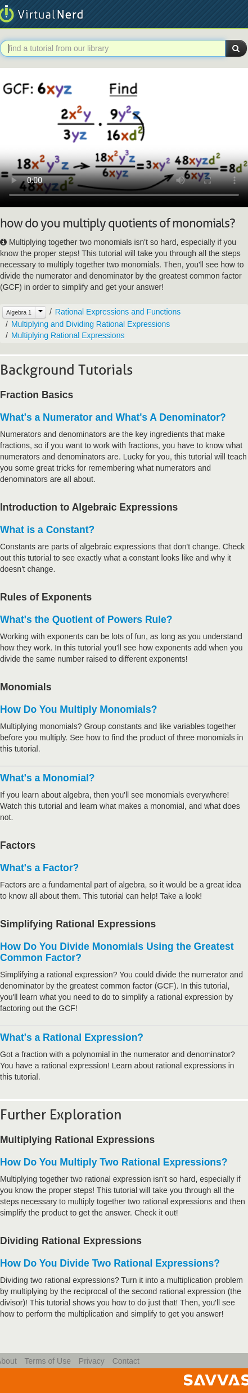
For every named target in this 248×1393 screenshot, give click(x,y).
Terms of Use (47, 1360)
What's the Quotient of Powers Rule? (86, 619)
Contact (125, 1360)
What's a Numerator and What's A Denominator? (113, 417)
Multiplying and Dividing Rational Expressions (90, 324)
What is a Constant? (47, 529)
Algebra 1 (18, 312)
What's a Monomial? (47, 778)
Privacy (92, 1360)
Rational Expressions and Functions (118, 311)
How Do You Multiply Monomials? (78, 709)
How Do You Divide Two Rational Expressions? (110, 1263)
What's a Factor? (39, 867)
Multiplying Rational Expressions (68, 335)
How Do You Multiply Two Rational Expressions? (113, 1162)
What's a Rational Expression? (71, 1037)
